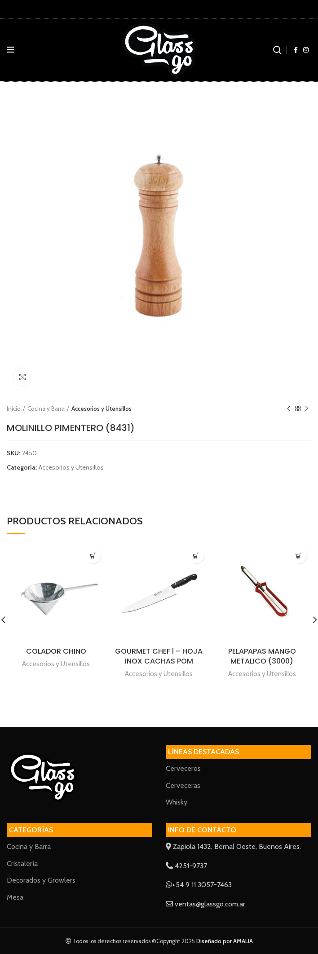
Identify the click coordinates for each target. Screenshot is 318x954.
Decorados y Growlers (41, 880)
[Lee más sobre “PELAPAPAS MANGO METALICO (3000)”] (299, 555)
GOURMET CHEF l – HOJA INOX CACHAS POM (159, 656)
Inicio (14, 408)
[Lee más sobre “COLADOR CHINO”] (93, 555)
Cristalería (22, 863)
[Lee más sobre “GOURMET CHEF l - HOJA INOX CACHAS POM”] (196, 555)
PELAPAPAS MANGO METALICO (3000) (262, 656)
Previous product (289, 408)
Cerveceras (183, 785)
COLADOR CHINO (56, 651)
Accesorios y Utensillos (101, 408)
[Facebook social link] (295, 50)
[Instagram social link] (305, 50)
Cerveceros (183, 768)
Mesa (15, 897)
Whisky (176, 802)
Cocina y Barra (46, 408)
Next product (306, 408)
